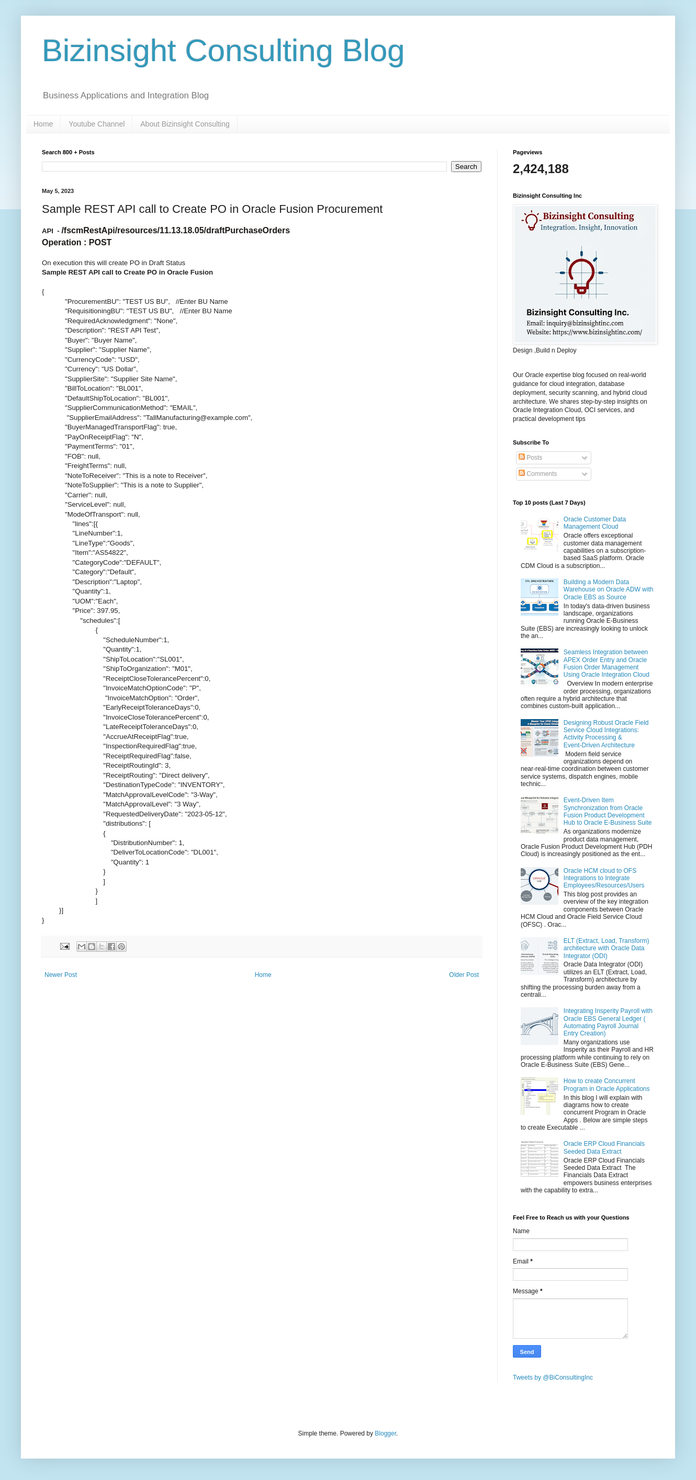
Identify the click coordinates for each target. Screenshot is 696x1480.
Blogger (385, 1433)
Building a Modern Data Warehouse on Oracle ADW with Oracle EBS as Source (609, 589)
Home (43, 124)
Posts (530, 457)
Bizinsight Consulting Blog (223, 50)
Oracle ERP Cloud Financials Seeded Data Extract (604, 1147)
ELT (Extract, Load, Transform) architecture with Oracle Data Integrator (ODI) (606, 948)
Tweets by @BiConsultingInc (553, 1377)
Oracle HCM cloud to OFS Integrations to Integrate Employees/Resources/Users (604, 878)
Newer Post (60, 974)
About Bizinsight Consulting (184, 124)
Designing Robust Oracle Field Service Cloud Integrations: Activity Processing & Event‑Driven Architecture (606, 734)
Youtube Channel (97, 124)
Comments (538, 473)
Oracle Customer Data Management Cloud (595, 523)
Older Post (464, 974)
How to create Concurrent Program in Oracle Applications (607, 1084)
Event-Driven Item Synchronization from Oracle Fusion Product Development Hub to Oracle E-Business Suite (608, 811)
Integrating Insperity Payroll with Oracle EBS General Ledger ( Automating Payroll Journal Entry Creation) (608, 1022)
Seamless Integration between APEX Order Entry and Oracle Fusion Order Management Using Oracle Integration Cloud (606, 663)
